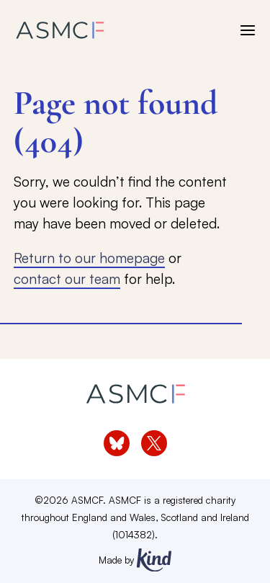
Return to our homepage (89, 258)
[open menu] (247, 30)
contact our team (67, 279)
